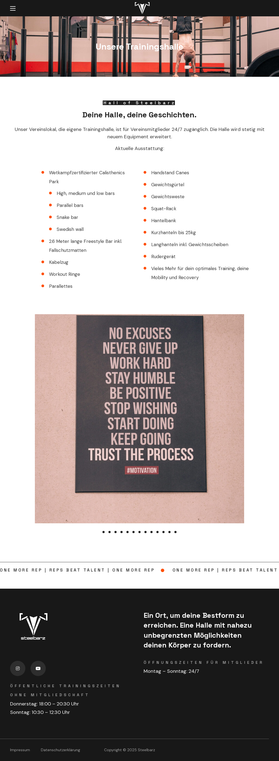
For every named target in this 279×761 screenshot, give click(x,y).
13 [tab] (175, 532)
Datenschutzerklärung (60, 749)
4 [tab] (121, 532)
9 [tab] (151, 532)
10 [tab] (157, 532)
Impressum (20, 749)
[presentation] (103, 532)
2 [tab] (109, 532)
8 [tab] (145, 532)
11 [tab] (163, 532)
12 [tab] (169, 532)
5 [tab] (127, 532)
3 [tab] (115, 532)
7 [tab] (139, 532)
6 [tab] (133, 532)
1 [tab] (103, 532)
